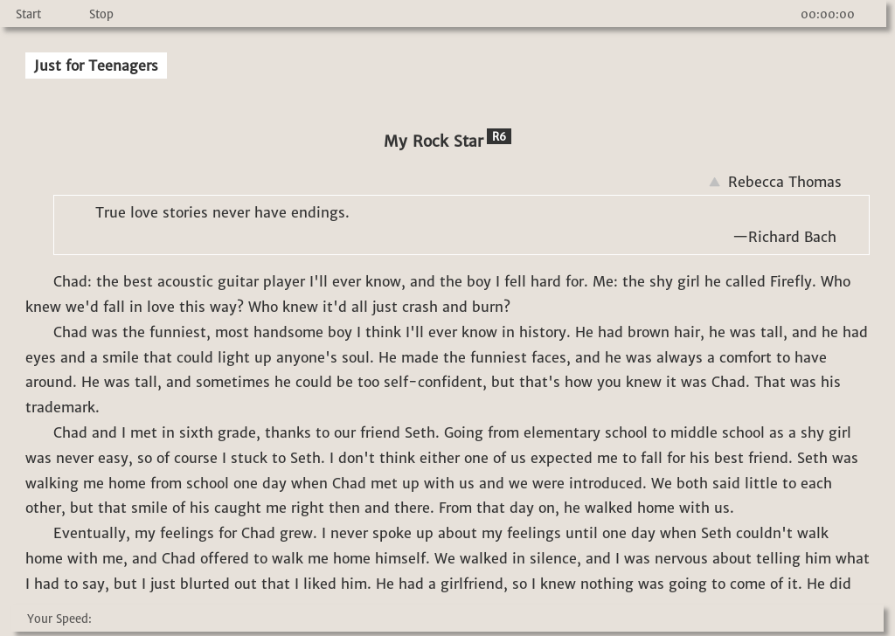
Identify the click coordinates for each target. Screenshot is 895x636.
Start (28, 14)
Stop (101, 14)
